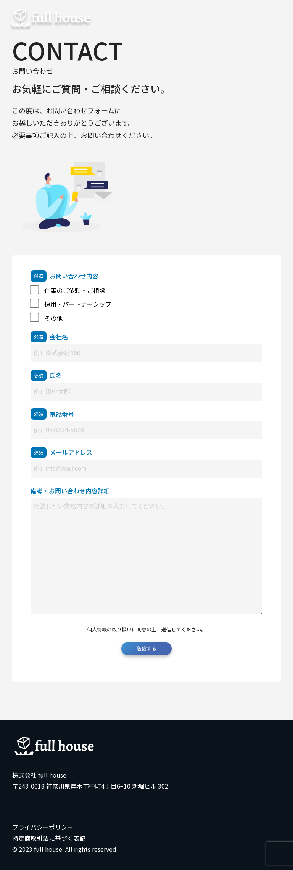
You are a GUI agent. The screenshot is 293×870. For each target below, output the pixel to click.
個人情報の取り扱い (109, 629)
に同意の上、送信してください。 (146, 629)
